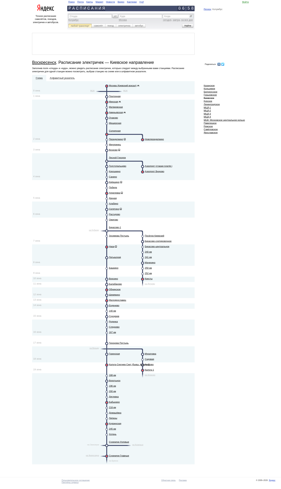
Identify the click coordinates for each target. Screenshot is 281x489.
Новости (110, 2)
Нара (112, 246)
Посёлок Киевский (154, 235)
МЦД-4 (207, 117)
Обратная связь (168, 480)
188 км (112, 375)
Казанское (209, 85)
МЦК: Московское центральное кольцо (224, 120)
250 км (148, 268)
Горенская (114, 353)
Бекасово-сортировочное (158, 241)
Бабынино (114, 402)
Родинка (113, 321)
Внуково (113, 150)
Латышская (115, 257)
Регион (207, 9)
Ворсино (113, 278)
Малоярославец (117, 300)
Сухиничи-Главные (119, 455)
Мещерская (115, 123)
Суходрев (114, 316)
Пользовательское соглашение (76, 480)
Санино (113, 176)
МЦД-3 (207, 113)
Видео (121, 2)
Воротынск (114, 380)
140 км (112, 310)
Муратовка (150, 353)
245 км (112, 428)
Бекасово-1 (115, 227)
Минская (113, 101)
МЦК (92, 91)
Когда (167, 16)
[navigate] (106, 2)
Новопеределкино (154, 139)
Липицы (113, 418)
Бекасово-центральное (157, 246)
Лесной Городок (117, 157)
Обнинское (115, 289)
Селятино (114, 209)
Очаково (113, 117)
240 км (148, 251)
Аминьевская (116, 112)
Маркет (99, 2)
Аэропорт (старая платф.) (158, 166)
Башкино (113, 268)
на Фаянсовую (92, 455)
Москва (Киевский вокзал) (123, 85)
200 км (112, 391)
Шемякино (114, 294)
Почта (80, 2)
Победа (113, 187)
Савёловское (211, 129)
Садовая (149, 359)
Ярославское (211, 132)
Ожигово (113, 219)
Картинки (132, 2)
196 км (112, 386)
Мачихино (150, 262)
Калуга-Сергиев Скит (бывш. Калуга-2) (129, 364)
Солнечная (115, 130)
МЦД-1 (207, 107)
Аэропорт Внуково (154, 171)
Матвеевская (116, 107)
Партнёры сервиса (70, 482)
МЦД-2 (207, 110)
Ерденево (114, 305)
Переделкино (116, 139)
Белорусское (210, 91)
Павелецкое (210, 123)
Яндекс (272, 480)
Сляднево (114, 327)
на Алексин (150, 375)
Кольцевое (209, 88)
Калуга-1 (149, 369)
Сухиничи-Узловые (119, 442)
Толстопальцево (117, 166)
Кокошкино (115, 171)
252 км (148, 273)
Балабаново (115, 284)
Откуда (73, 16)
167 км (112, 332)
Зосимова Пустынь (119, 235)
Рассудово (114, 214)
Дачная (113, 198)
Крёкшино (114, 182)
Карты (89, 2)
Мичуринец (115, 144)
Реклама (183, 480)
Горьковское (210, 95)
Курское (208, 101)
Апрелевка (114, 192)
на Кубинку (94, 230)
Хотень (112, 434)
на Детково (150, 284)
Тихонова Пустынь (119, 343)
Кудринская (115, 423)
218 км (112, 407)
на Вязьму (94, 348)
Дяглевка (114, 396)
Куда (122, 16)
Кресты (149, 278)
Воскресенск (44, 62)
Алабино (113, 203)
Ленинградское (212, 104)
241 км (148, 257)
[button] (115, 16)
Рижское (208, 126)
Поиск (71, 2)
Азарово (149, 364)
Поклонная (115, 96)
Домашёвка (115, 412)
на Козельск (137, 445)
